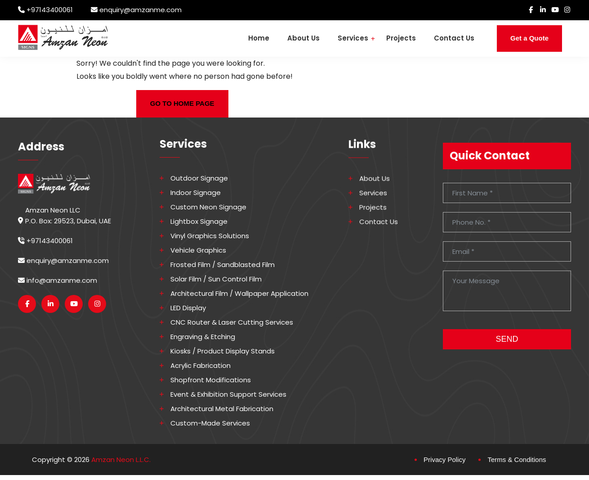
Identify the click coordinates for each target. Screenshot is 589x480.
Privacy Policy (444, 459)
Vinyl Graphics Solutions (210, 235)
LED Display (188, 307)
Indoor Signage (196, 192)
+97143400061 (50, 9)
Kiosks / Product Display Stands (223, 350)
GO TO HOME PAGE (182, 103)
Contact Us (454, 38)
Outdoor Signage (199, 177)
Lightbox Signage (199, 221)
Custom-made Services (210, 422)
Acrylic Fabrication (201, 365)
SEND (506, 344)
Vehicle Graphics (199, 249)
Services (353, 38)
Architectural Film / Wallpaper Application (240, 293)
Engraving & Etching (203, 336)
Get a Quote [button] (529, 38)
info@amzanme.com (57, 286)
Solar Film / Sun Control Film (216, 278)
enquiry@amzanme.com (140, 9)
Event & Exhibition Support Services (229, 393)
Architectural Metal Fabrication (222, 408)
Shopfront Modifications (211, 379)
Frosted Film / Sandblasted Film (223, 264)
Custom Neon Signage (209, 206)
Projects (401, 38)
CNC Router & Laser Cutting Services (232, 321)
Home (258, 38)
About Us (303, 38)
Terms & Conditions (516, 459)
